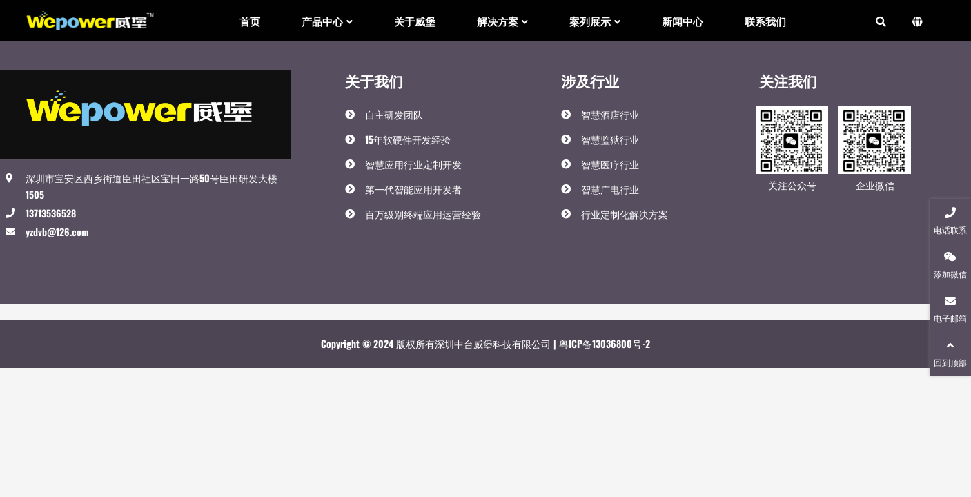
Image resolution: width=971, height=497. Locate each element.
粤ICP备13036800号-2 (603, 343)
